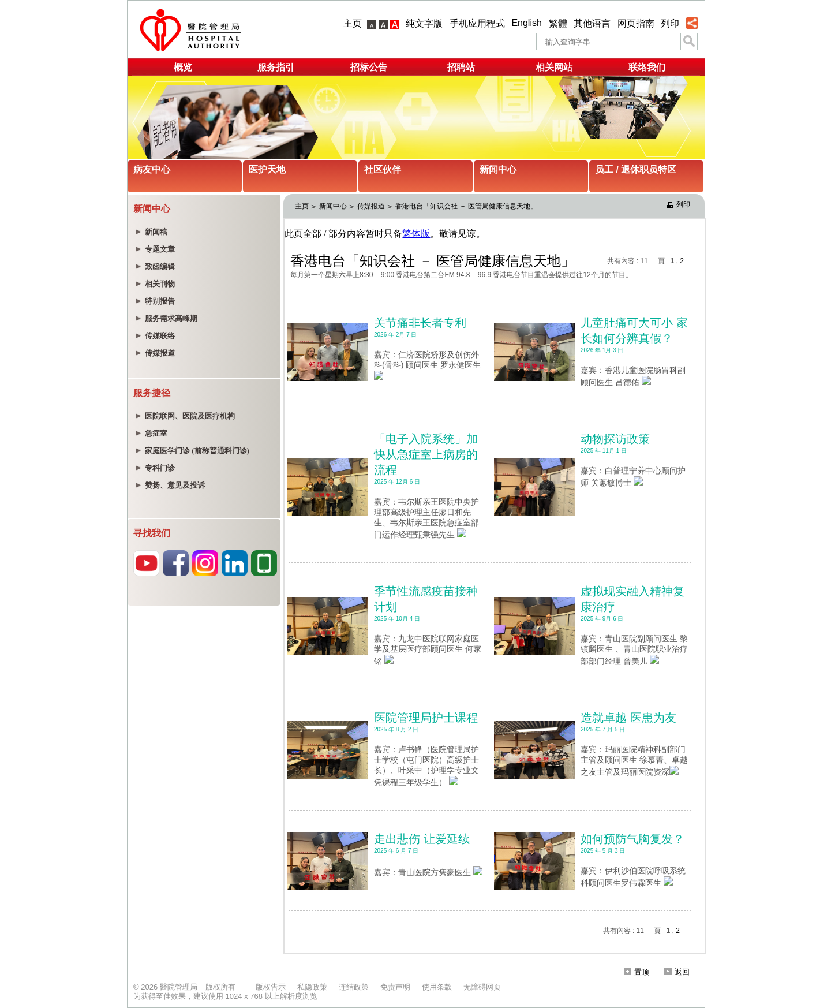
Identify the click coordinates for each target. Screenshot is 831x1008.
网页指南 (635, 23)
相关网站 (554, 67)
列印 (670, 23)
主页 (352, 23)
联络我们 (646, 67)
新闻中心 (498, 169)
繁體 (558, 23)
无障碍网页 (482, 987)
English (526, 23)
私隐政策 (312, 987)
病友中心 (151, 169)
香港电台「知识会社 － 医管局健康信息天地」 (466, 206)
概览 (183, 67)
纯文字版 (424, 23)
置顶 (636, 972)
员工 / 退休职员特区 (635, 169)
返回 (677, 972)
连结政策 (354, 987)
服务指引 (275, 67)
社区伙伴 (382, 169)
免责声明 (395, 987)
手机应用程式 (477, 23)
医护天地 (267, 169)
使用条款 (437, 987)
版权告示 (271, 987)
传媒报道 (371, 206)
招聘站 (461, 67)
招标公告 (368, 67)
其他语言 (592, 23)
